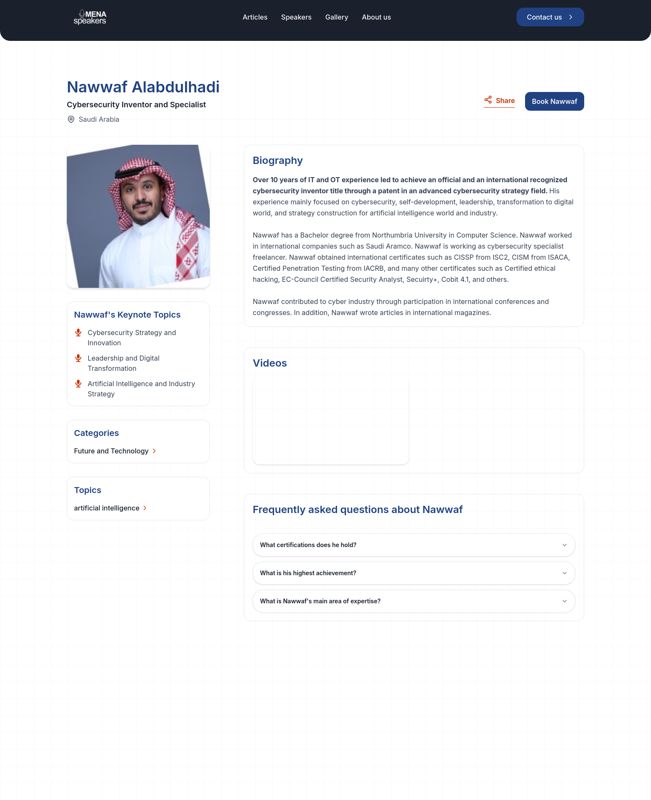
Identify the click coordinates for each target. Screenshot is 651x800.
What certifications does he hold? (414, 544)
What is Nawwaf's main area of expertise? (414, 601)
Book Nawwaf (554, 101)
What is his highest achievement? (414, 572)
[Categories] (115, 451)
